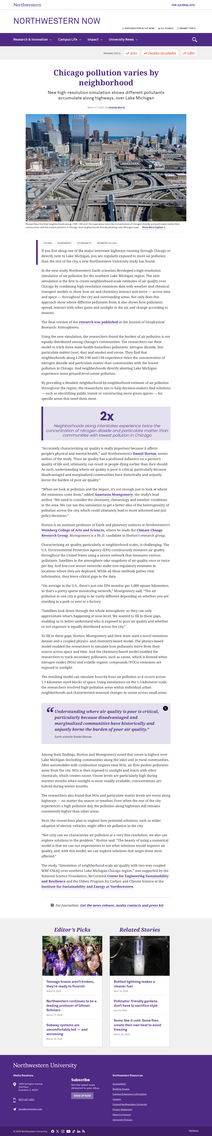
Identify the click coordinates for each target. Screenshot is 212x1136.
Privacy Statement (122, 1109)
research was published (98, 322)
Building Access (121, 1089)
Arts (133, 53)
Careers (117, 1099)
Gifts (191, 53)
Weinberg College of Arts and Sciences (72, 530)
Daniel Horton (144, 453)
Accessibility (119, 1084)
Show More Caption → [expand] (153, 227)
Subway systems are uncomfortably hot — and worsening (67, 1030)
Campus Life (69, 39)
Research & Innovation (32, 39)
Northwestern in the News (140, 29)
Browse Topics (187, 29)
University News (123, 39)
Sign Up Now (82, 1096)
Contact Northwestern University (130, 1104)
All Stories (167, 29)
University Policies (122, 1120)
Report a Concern (122, 1115)
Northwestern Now (56, 21)
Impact (95, 39)
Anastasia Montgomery (114, 494)
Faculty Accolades (162, 53)
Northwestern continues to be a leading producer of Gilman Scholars (71, 1006)
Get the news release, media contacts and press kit (121, 905)
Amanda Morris (116, 107)
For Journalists (183, 5)
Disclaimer (194, 1131)
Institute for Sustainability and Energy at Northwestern (87, 886)
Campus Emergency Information (130, 1094)
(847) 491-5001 (27, 1100)
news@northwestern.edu (30, 1109)
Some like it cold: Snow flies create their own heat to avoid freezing (137, 1025)
